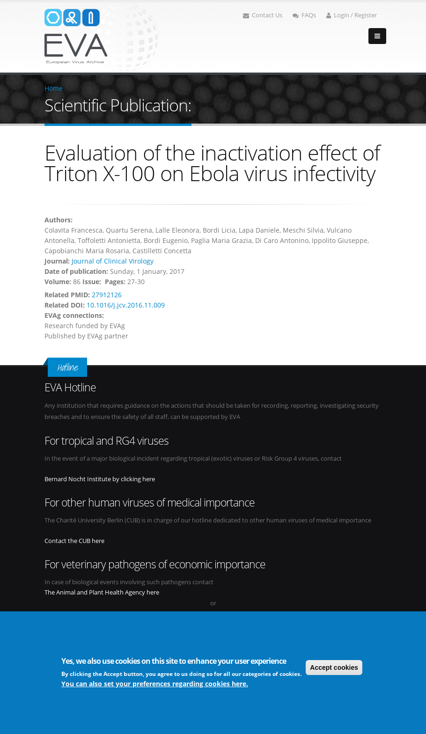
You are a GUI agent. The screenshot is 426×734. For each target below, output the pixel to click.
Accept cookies (334, 667)
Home (53, 88)
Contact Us (262, 15)
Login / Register (351, 15)
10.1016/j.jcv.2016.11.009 (126, 305)
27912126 (107, 294)
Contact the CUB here (74, 541)
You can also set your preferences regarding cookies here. (154, 683)
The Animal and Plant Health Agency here (101, 592)
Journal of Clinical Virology (113, 261)
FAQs (304, 15)
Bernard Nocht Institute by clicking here (99, 479)
